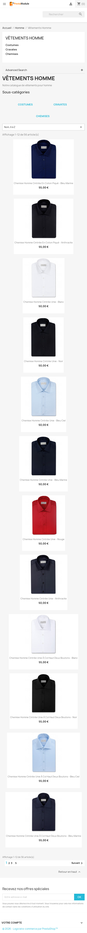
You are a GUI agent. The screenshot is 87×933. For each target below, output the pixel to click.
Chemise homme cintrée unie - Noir (43, 361)
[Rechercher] (64, 14)
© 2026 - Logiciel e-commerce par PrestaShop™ (30, 928)
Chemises (12, 54)
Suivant (77, 863)
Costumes (12, 45)
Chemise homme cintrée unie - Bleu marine (43, 479)
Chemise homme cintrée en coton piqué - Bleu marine (43, 183)
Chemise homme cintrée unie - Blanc (43, 301)
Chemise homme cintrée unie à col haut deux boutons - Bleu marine (43, 835)
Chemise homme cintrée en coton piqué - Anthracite (43, 242)
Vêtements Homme (25, 38)
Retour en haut (69, 872)
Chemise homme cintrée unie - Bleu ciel (44, 420)
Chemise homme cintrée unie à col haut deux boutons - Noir (43, 717)
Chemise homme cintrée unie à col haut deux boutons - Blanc (43, 657)
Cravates (11, 49)
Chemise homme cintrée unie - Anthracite (43, 598)
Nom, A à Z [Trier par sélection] (43, 127)
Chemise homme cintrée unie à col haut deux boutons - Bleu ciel (43, 776)
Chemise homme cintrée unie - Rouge (43, 539)
